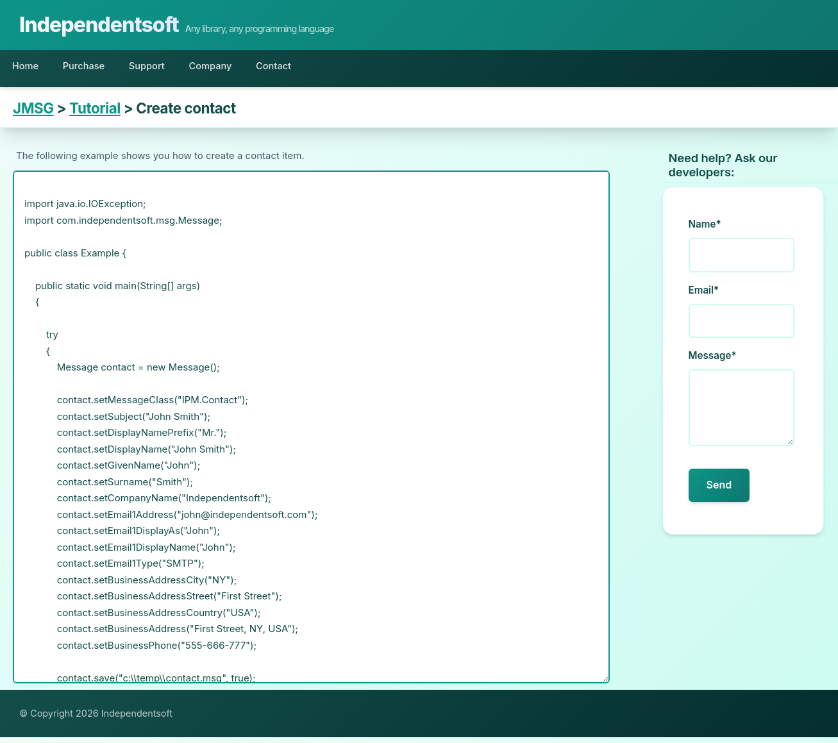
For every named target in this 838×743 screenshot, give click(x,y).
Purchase (98, 68)
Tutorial (95, 114)
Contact (319, 68)
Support (171, 68)
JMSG (33, 114)
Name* (705, 230)
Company (245, 68)
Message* (713, 361)
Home (29, 68)
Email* (704, 296)
